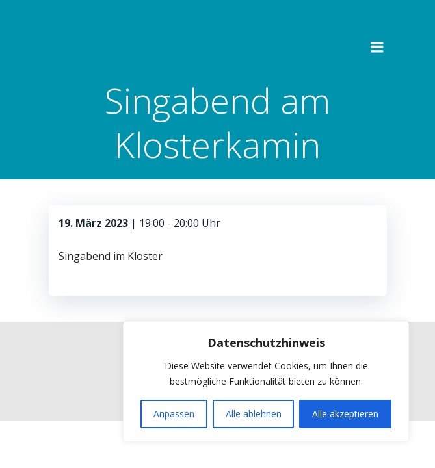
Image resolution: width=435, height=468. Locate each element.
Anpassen (173, 414)
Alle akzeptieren (345, 414)
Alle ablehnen (254, 414)
